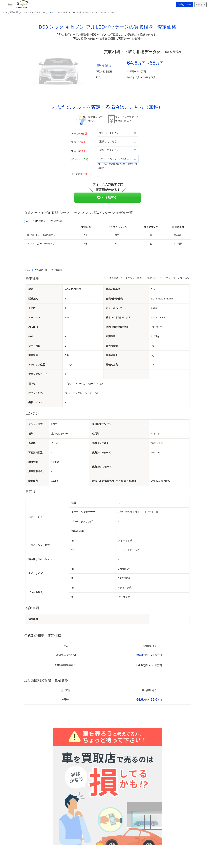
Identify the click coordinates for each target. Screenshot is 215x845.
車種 (78, 142)
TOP (5, 12)
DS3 (43, 12)
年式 (78, 150)
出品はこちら (183, 4)
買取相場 (14, 12)
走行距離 (79, 174)
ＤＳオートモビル (30, 12)
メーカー (79, 133)
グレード (80, 159)
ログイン (200, 4)
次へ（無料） (107, 197)
